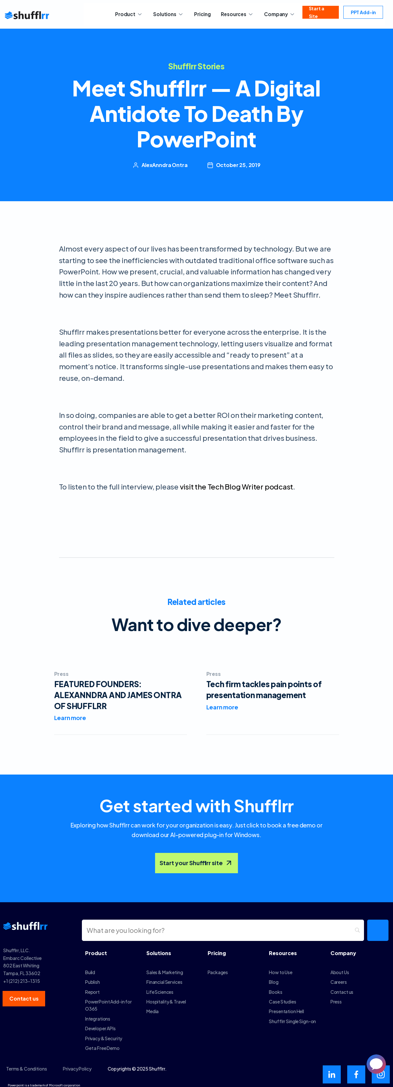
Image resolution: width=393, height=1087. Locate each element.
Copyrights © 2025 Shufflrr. (137, 1065)
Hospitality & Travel (166, 998)
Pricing (201, 14)
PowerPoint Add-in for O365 (108, 1001)
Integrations (97, 1015)
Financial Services (164, 978)
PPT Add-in (360, 14)
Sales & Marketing (164, 968)
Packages (218, 968)
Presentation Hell (286, 1007)
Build (90, 968)
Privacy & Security (103, 1034)
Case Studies (282, 998)
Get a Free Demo (102, 1044)
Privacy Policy (77, 1065)
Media (152, 1007)
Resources (234, 14)
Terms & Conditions (26, 1065)
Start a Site (315, 14)
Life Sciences (159, 988)
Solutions (170, 14)
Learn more (70, 717)
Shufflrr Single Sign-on (292, 1017)
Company (274, 14)
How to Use (280, 968)
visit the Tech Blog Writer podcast (236, 486)
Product (132, 14)
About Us (339, 968)
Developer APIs (100, 1024)
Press (61, 673)
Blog (273, 978)
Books (275, 988)
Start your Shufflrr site (196, 859)
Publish (92, 978)
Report (92, 988)
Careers (338, 978)
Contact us (342, 988)
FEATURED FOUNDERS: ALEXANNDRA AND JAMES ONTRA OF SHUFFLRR (118, 694)
